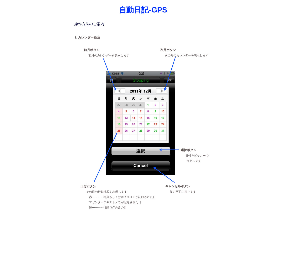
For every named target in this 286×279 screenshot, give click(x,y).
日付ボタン (88, 186)
